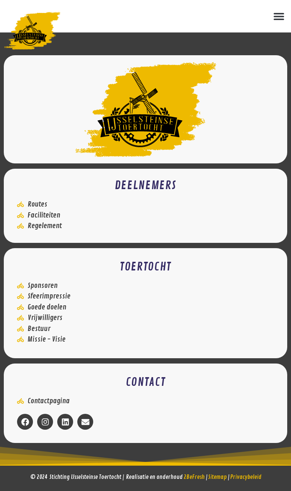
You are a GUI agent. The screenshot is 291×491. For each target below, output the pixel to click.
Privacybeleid (245, 477)
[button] (278, 16)
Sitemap (217, 477)
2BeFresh (194, 477)
